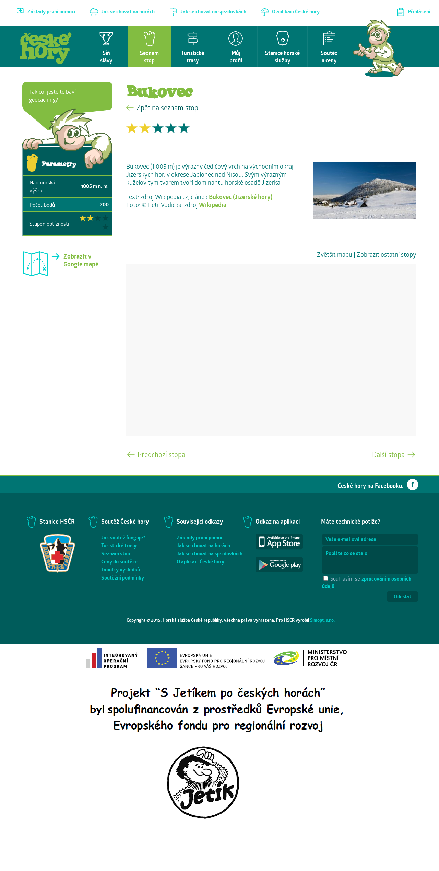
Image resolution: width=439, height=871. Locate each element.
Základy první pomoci (201, 537)
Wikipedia (212, 204)
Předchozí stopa (161, 454)
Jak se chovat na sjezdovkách (209, 553)
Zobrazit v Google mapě (80, 260)
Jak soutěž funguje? (123, 537)
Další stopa (388, 454)
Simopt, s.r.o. (322, 620)
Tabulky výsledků (120, 569)
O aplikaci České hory (200, 561)
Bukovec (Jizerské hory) (240, 197)
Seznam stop (115, 553)
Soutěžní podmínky (122, 577)
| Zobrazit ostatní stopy (385, 254)
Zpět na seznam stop (167, 107)
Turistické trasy (119, 545)
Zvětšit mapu (334, 254)
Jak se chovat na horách (203, 545)
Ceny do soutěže (119, 561)
